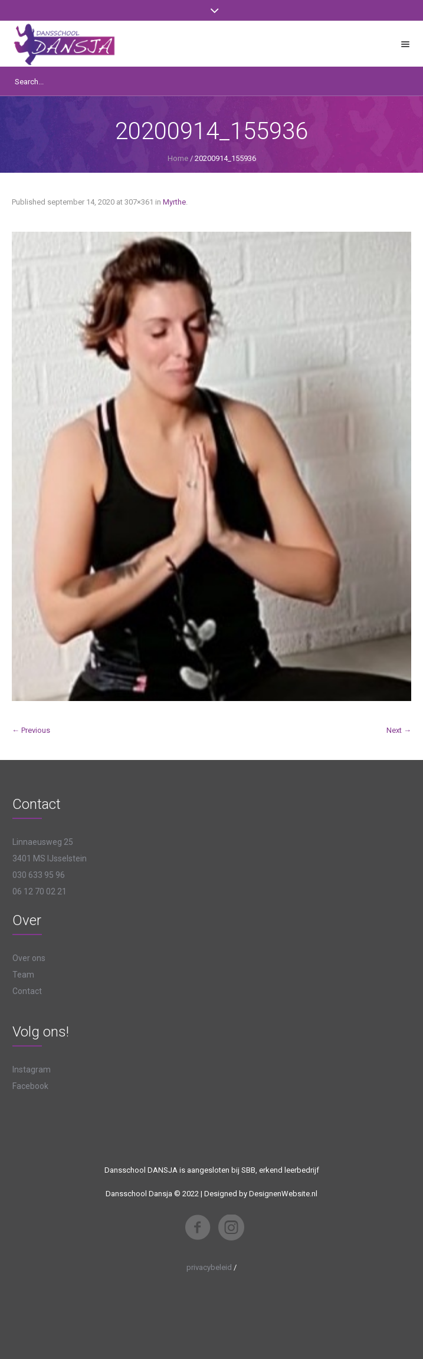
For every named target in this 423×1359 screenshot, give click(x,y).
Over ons (28, 958)
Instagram (31, 1069)
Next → (398, 730)
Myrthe (174, 202)
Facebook (30, 1086)
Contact (27, 991)
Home (178, 158)
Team (23, 974)
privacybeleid (209, 1267)
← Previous (31, 730)
